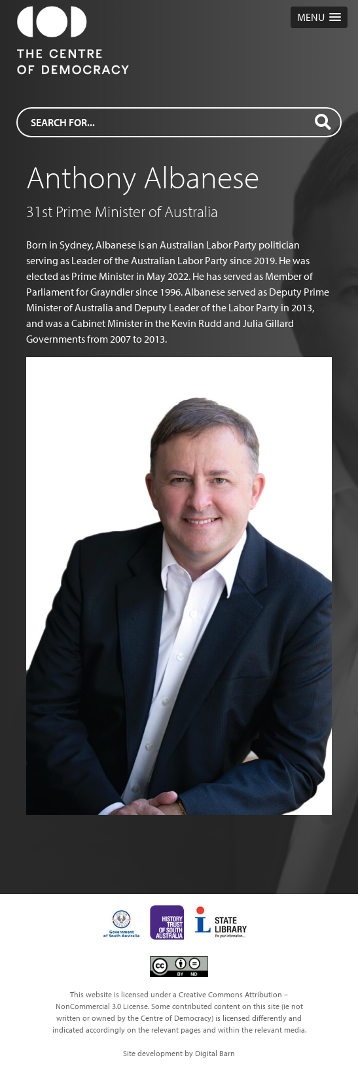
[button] (319, 17)
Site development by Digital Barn (179, 1053)
